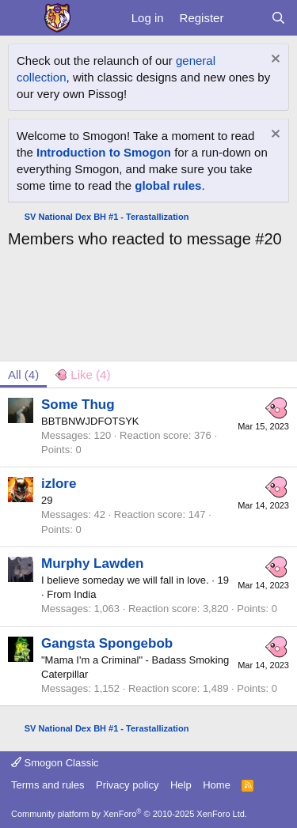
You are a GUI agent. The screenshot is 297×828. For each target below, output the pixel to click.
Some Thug (78, 404)
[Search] (278, 17)
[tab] (82, 374)
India (85, 594)
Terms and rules (47, 785)
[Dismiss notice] (273, 60)
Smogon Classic (55, 763)
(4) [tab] (23, 374)
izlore (58, 483)
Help (181, 785)
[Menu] (21, 18)
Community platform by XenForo (129, 814)
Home (216, 785)
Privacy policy (127, 785)
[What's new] (246, 17)
